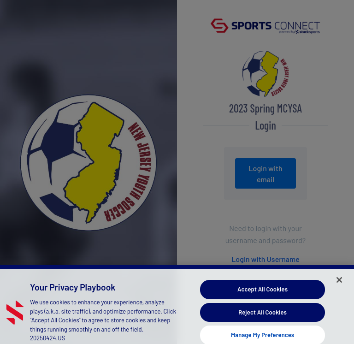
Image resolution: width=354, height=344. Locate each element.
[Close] (339, 282)
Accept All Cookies (262, 291)
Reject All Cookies (262, 314)
